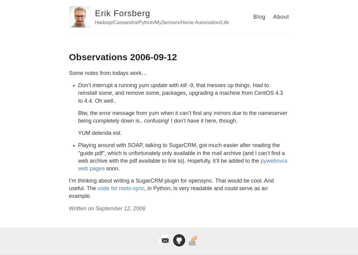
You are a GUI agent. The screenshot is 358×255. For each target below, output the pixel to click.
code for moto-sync (121, 188)
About (281, 17)
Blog (259, 17)
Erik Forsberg (122, 13)
